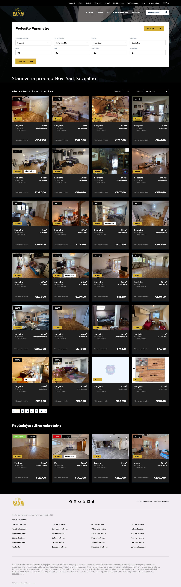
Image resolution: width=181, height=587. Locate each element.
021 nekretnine (97, 523)
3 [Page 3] (27, 410)
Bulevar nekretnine (60, 528)
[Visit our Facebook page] (70, 501)
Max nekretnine (137, 537)
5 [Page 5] (36, 410)
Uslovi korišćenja (161, 501)
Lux (143, 3)
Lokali (88, 3)
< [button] (13, 410)
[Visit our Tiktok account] (93, 501)
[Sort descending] (128, 91)
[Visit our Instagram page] (75, 501)
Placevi (98, 3)
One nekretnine (137, 541)
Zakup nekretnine (59, 546)
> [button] (45, 410)
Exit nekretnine (58, 537)
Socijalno (136, 42)
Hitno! (107, 3)
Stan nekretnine (19, 537)
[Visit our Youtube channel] (79, 501)
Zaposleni (136, 12)
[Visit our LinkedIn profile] (88, 501)
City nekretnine (58, 523)
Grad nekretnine (19, 523)
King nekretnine (18, 541)
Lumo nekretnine (138, 546)
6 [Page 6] (41, 410)
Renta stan (16, 546)
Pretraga (26, 61)
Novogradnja (154, 3)
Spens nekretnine (98, 532)
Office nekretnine (98, 528)
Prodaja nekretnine (99, 546)
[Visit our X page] (84, 501)
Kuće (80, 3)
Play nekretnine (98, 537)
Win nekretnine (137, 532)
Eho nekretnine (58, 532)
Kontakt (100, 12)
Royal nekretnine (19, 528)
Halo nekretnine (137, 528)
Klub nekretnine (18, 532)
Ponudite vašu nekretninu (117, 12)
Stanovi (72, 3)
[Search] (166, 12)
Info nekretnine (137, 523)
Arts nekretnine (98, 541)
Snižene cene (132, 3)
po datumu (150, 91)
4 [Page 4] (31, 410)
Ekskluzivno (118, 3)
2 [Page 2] (22, 410)
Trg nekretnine (58, 541)
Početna (89, 12)
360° (166, 3)
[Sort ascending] (124, 91)
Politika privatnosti (144, 501)
